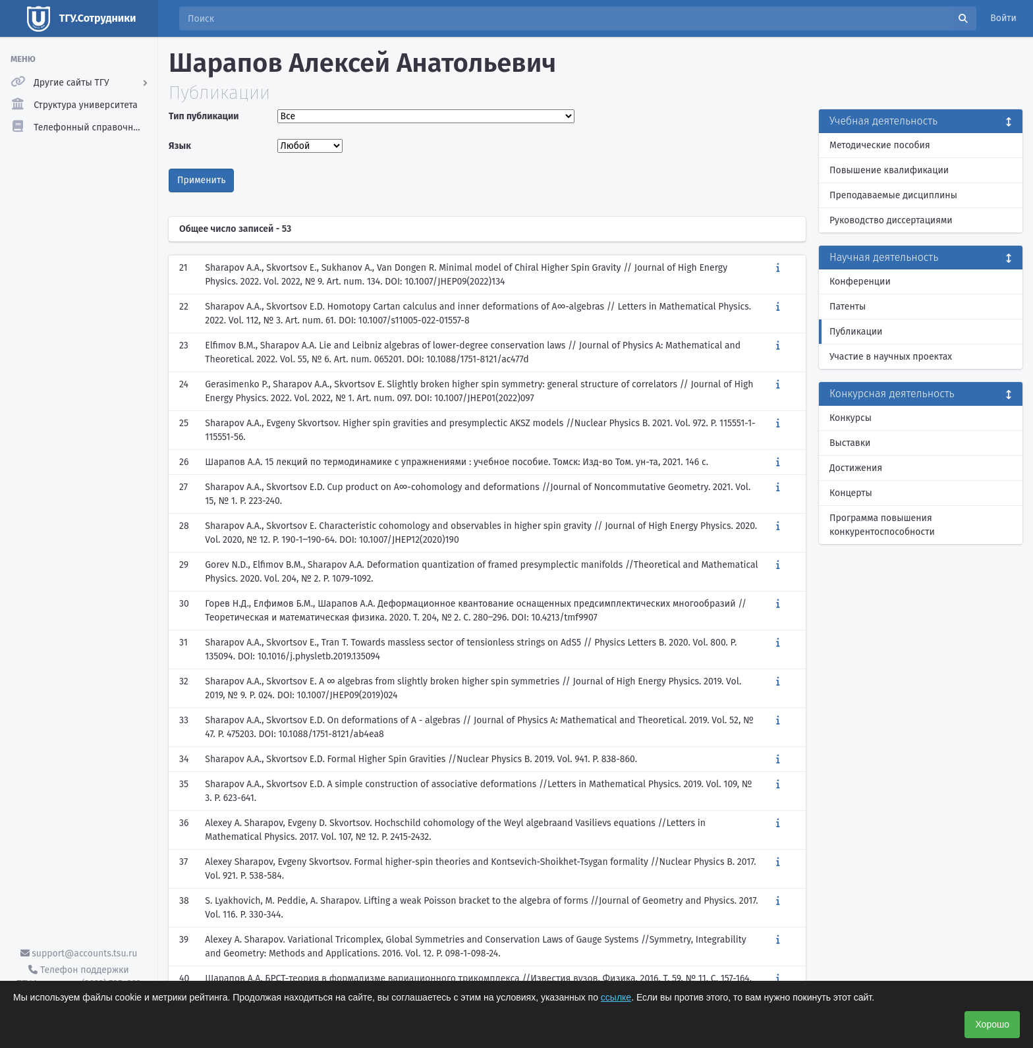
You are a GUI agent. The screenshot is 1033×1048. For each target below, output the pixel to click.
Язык (180, 146)
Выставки (849, 443)
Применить (201, 180)
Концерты (850, 493)
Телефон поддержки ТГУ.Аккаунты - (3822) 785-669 (78, 976)
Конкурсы (850, 418)
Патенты (847, 306)
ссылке (616, 997)
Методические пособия (879, 145)
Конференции (860, 281)
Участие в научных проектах (890, 356)
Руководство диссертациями (891, 220)
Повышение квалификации (889, 170)
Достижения (855, 468)
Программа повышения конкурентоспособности (882, 525)
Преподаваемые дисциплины (893, 195)
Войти (1003, 18)
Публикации (855, 331)
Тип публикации (203, 116)
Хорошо (992, 1024)
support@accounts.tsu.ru (79, 953)
